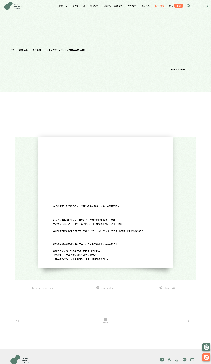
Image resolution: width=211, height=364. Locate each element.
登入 (171, 5)
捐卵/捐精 (159, 5)
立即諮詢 (206, 347)
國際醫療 (108, 5)
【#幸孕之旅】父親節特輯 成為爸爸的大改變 (65, 50)
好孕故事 (132, 5)
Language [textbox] (202, 5)
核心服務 (94, 5)
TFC (12, 50)
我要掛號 (206, 357)
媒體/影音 (23, 50)
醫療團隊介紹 (79, 5)
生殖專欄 (118, 5)
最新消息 (145, 5)
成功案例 (37, 50)
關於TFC (63, 5)
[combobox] (200, 6)
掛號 (179, 5)
